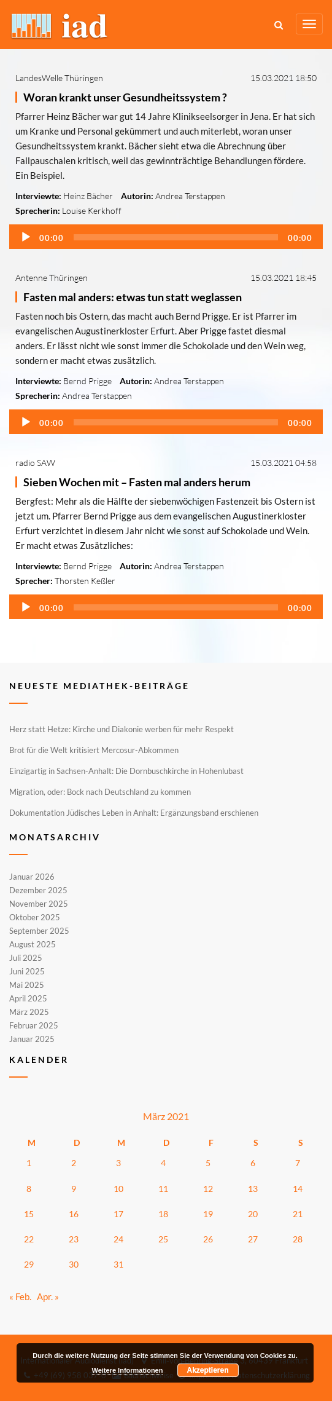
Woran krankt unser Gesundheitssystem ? (125, 97)
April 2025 (28, 998)
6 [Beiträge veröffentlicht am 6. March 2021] (252, 1163)
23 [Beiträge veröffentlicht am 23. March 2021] (74, 1239)
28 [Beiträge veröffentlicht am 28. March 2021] (298, 1239)
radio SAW (35, 462)
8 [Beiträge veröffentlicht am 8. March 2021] (28, 1188)
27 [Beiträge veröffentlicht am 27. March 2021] (253, 1239)
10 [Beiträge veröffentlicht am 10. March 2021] (118, 1188)
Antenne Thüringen (51, 277)
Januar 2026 (32, 877)
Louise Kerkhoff (92, 210)
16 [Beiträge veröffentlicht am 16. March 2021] (74, 1214)
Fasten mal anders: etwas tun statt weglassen (132, 297)
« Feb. (20, 1296)
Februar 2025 (33, 1025)
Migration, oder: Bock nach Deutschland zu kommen (100, 792)
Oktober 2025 (34, 917)
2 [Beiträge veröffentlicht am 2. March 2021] (73, 1163)
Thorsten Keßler (85, 580)
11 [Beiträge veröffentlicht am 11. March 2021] (163, 1188)
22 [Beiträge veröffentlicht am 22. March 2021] (29, 1239)
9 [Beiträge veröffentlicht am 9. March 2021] (73, 1188)
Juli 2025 (25, 958)
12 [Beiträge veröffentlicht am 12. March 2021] (208, 1188)
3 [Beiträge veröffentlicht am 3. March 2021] (118, 1163)
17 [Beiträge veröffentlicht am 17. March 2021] (118, 1214)
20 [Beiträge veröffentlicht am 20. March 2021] (253, 1214)
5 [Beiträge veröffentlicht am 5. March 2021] (208, 1163)
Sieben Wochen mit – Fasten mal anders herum (136, 482)
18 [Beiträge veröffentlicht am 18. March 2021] (163, 1214)
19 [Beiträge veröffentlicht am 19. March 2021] (208, 1214)
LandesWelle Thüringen (59, 78)
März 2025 (29, 1012)
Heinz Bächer (88, 196)
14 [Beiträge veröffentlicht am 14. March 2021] (298, 1188)
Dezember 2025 (38, 890)
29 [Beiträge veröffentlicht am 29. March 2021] (29, 1264)
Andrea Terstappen (190, 196)
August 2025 (32, 944)
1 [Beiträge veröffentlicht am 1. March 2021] (28, 1163)
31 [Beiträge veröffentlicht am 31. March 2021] (118, 1264)
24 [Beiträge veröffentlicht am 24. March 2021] (118, 1239)
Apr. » (48, 1296)
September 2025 (39, 931)
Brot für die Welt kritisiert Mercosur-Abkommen (94, 750)
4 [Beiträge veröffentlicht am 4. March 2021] (163, 1163)
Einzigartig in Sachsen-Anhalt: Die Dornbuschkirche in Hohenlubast (126, 771)
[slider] (176, 237)
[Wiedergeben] (26, 237)
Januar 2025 (32, 1038)
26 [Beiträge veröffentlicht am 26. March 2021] (208, 1239)
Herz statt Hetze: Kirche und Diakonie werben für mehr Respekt (121, 729)
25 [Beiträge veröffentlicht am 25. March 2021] (163, 1239)
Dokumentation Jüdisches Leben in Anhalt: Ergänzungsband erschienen (133, 813)
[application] (166, 236)
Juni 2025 (27, 971)
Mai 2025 (26, 985)
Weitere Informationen (127, 1370)
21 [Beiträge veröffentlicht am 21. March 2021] (298, 1214)
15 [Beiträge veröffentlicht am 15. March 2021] (29, 1214)
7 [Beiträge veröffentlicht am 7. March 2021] (297, 1163)
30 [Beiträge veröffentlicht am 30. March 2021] (74, 1264)
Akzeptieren (208, 1370)
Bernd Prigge (87, 381)
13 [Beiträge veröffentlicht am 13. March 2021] (253, 1188)
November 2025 (38, 904)
